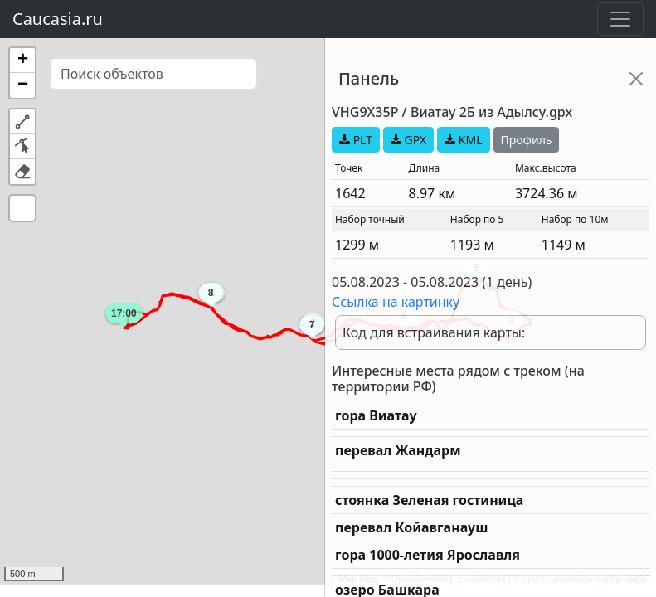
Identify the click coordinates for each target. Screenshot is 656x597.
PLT (355, 140)
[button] (22, 60)
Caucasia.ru (57, 18)
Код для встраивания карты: (434, 332)
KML (463, 140)
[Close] (636, 79)
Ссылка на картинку (395, 302)
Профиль (526, 140)
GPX (408, 140)
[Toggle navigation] (620, 19)
